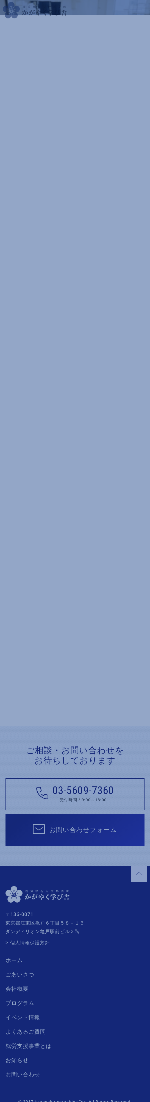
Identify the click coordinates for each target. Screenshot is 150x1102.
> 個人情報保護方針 (27, 927)
